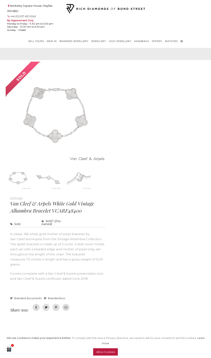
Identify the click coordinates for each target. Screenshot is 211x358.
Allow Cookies (105, 352)
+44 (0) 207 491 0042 (23, 16)
